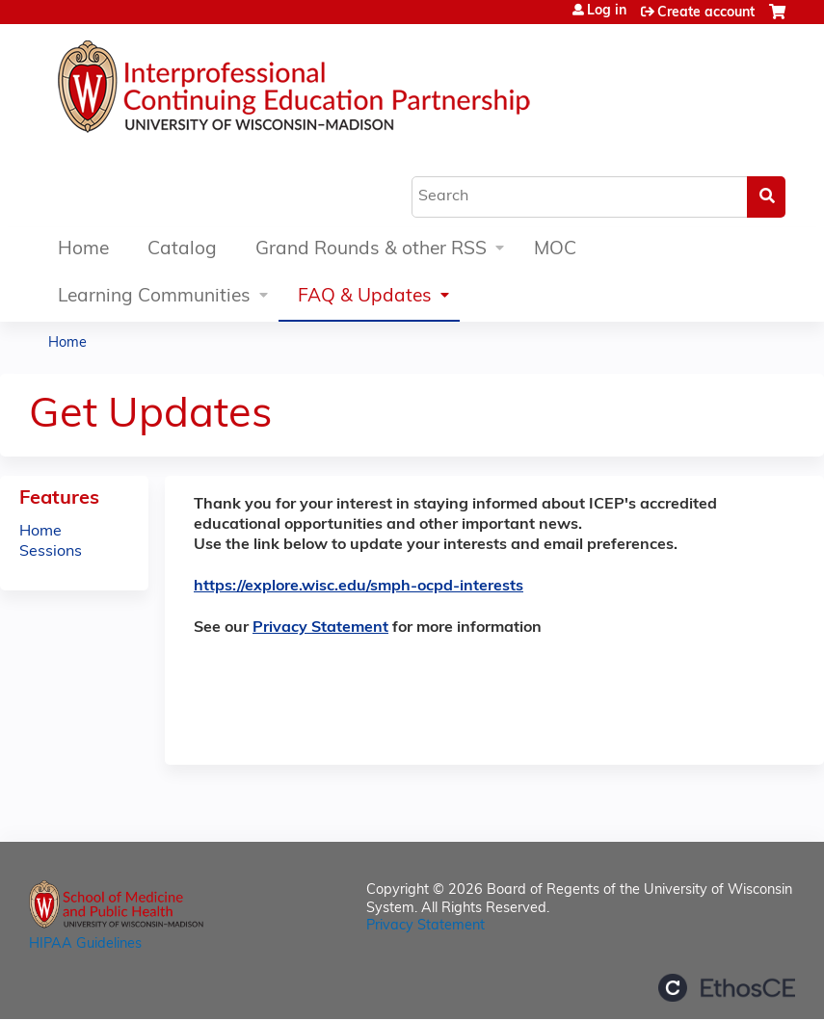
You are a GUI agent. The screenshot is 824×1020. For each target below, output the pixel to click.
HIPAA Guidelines (85, 944)
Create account (706, 13)
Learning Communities (154, 297)
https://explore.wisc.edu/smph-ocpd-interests (358, 586)
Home (83, 250)
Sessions (50, 552)
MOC (555, 250)
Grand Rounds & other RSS (371, 250)
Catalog (182, 250)
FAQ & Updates (365, 297)
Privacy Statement (320, 628)
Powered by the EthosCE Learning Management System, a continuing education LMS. (726, 988)
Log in (606, 11)
